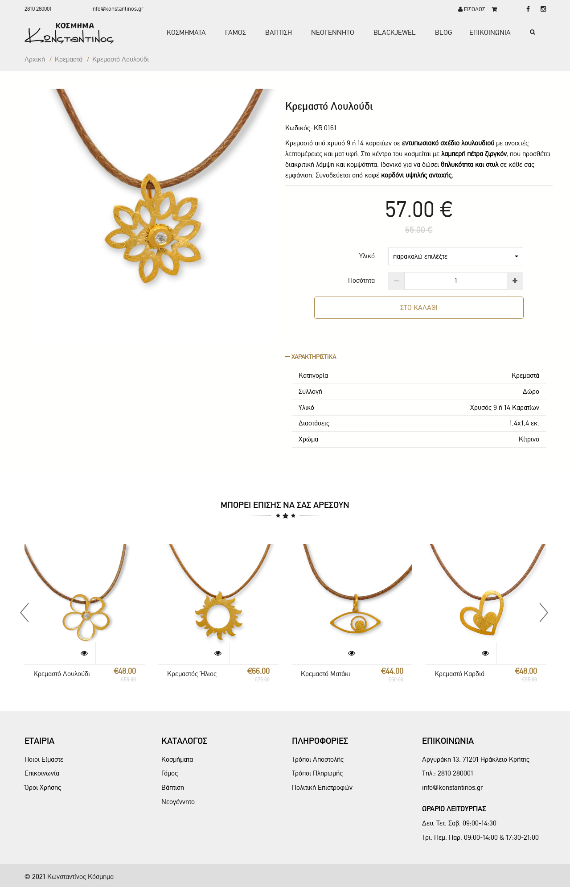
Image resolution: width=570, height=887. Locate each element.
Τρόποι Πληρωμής (317, 773)
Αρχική (35, 59)
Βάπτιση (172, 787)
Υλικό (367, 256)
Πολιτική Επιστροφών (322, 787)
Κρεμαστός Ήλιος (192, 673)
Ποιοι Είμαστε (44, 759)
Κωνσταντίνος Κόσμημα (80, 876)
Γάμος (169, 773)
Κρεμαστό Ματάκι (325, 673)
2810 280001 (38, 8)
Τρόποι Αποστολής (318, 759)
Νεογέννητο (178, 801)
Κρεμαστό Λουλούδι (61, 673)
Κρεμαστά (68, 59)
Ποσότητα (361, 280)
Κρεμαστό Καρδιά (459, 673)
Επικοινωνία (42, 773)
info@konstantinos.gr (117, 8)
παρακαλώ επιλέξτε (455, 256)
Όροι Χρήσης (43, 787)
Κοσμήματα (177, 759)
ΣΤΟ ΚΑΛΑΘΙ (418, 307)
